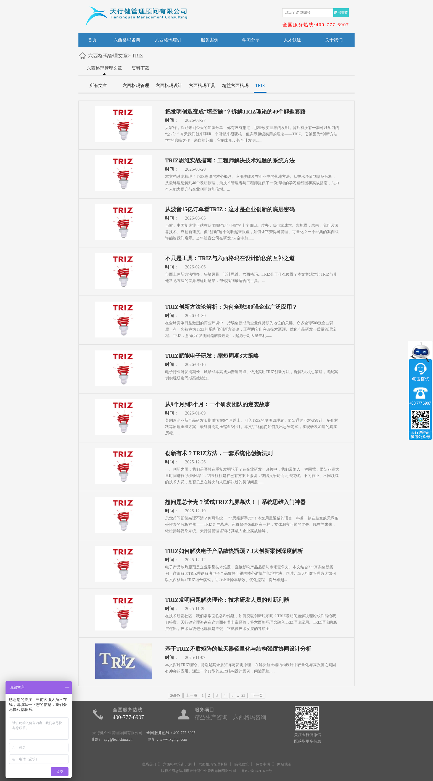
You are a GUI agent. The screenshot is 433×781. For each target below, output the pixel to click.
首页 (92, 40)
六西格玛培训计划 (177, 764)
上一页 (191, 695)
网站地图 (284, 764)
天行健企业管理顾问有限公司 (117, 733)
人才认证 (292, 40)
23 (243, 695)
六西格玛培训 (168, 40)
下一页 (257, 695)
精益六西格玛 (235, 85)
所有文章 (98, 85)
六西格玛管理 (136, 85)
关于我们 (334, 40)
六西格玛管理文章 (108, 56)
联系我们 (149, 764)
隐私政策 (241, 764)
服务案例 (209, 40)
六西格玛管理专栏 (213, 764)
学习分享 (251, 40)
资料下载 (140, 68)
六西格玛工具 (202, 85)
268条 (175, 695)
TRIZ (137, 56)
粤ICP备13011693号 (256, 771)
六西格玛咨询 (126, 40)
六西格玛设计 (169, 85)
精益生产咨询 (211, 717)
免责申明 (263, 764)
